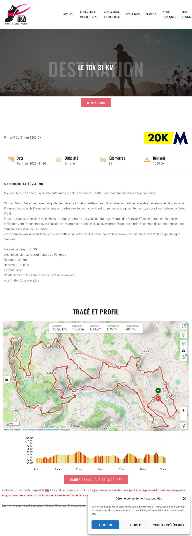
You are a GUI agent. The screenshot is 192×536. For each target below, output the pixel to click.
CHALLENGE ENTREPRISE (112, 14)
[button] (184, 498)
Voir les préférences (168, 525)
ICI (47, 491)
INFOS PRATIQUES (169, 14)
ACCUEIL (68, 14)
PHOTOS (150, 14)
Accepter (105, 525)
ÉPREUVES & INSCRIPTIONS (89, 14)
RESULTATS (133, 14)
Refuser (135, 525)
